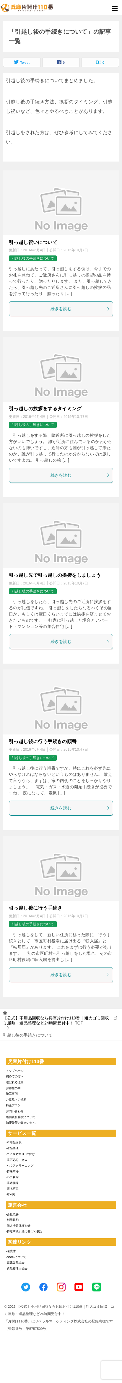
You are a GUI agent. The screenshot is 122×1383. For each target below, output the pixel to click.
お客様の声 (13, 1088)
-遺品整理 (12, 1148)
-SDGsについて (16, 1257)
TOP (60, 1020)
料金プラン (13, 1105)
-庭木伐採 (12, 1183)
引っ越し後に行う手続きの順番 (43, 741)
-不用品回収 (14, 1142)
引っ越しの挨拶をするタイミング (45, 408)
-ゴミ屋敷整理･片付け (20, 1154)
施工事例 (12, 1093)
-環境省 (11, 1251)
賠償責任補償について (20, 1117)
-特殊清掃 (12, 1171)
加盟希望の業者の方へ (20, 1122)
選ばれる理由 (15, 1082)
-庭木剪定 (12, 1188)
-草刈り (11, 1194)
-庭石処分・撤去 (16, 1160)
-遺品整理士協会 (16, 1268)
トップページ (15, 1070)
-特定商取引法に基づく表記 (24, 1231)
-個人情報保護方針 (18, 1225)
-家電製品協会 (15, 1262)
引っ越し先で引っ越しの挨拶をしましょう (55, 575)
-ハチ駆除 (12, 1177)
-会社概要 (12, 1214)
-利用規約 (12, 1219)
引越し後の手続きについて (33, 258)
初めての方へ (15, 1076)
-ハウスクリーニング (19, 1165)
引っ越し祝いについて (33, 242)
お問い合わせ (15, 1111)
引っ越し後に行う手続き (35, 907)
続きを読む (80, 308)
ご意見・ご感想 (16, 1099)
